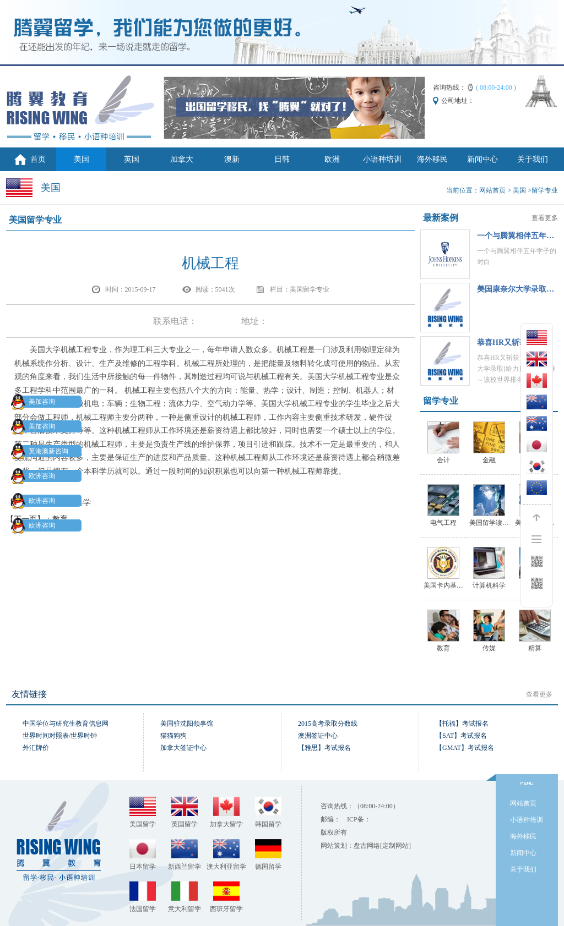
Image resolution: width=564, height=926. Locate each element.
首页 (38, 159)
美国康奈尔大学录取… (515, 289)
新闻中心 (482, 159)
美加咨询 (35, 402)
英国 (131, 159)
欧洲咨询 (35, 476)
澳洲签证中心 (318, 735)
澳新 (232, 159)
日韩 (282, 159)
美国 (81, 159)
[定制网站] (395, 846)
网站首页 (492, 190)
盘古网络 (367, 846)
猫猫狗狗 (173, 735)
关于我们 (532, 159)
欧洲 (332, 159)
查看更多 (545, 218)
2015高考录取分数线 (327, 723)
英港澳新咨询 (41, 451)
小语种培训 (382, 159)
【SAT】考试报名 (461, 735)
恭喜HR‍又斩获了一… (513, 342)
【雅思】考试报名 (324, 748)
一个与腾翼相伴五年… (515, 236)
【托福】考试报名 (462, 723)
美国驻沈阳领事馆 (186, 723)
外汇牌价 (36, 748)
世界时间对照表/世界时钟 (60, 735)
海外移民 (432, 159)
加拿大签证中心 (183, 748)
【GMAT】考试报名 (465, 748)
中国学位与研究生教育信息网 (66, 723)
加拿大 (181, 159)
